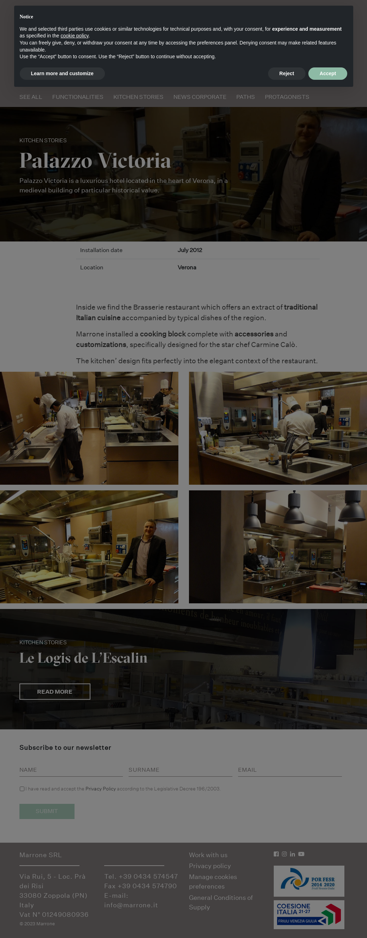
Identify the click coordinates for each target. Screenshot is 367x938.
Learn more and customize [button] (62, 73)
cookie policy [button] (74, 35)
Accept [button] (328, 73)
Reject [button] (286, 73)
